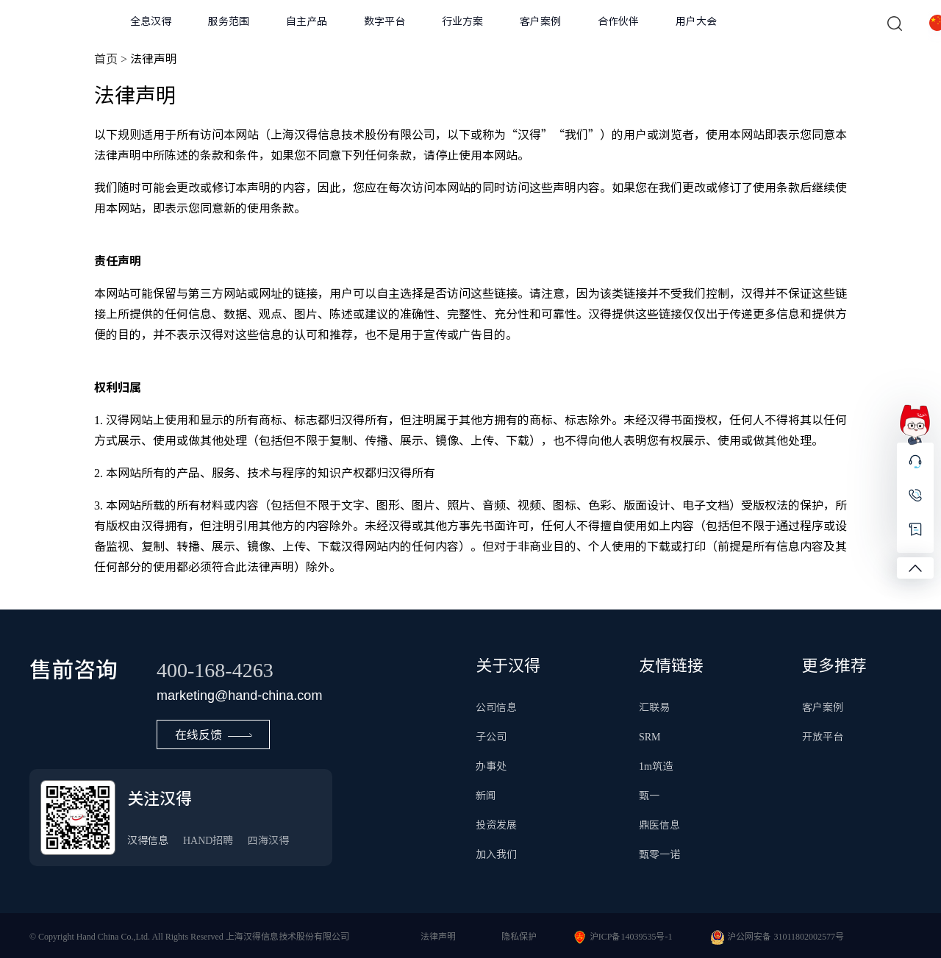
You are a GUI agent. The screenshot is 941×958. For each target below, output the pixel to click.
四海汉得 (268, 840)
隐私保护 (519, 936)
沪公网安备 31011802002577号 (785, 936)
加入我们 (496, 854)
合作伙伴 (618, 21)
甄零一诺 (659, 854)
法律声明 (438, 936)
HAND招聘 (208, 840)
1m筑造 (656, 766)
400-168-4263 (215, 669)
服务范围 (228, 21)
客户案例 (540, 21)
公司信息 (496, 707)
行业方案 (462, 21)
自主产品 (306, 21)
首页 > (110, 59)
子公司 (491, 737)
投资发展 (496, 825)
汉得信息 (147, 840)
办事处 (491, 766)
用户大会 (696, 21)
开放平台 (822, 737)
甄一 (649, 795)
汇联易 (654, 707)
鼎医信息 (659, 825)
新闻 (486, 795)
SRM (650, 737)
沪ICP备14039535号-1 (631, 936)
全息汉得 (150, 21)
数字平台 (384, 21)
